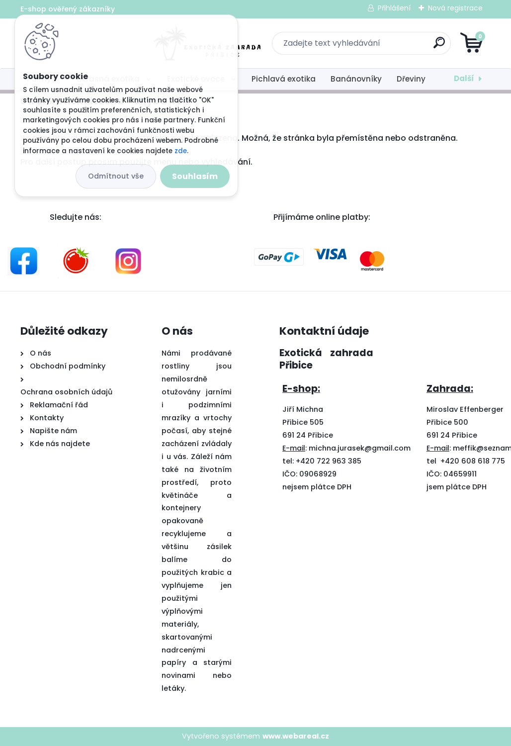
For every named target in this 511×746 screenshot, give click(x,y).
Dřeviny (411, 79)
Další (464, 78)
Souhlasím (195, 176)
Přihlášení (394, 8)
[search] (375, 46)
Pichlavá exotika (284, 79)
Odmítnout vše (116, 176)
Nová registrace (455, 8)
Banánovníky (356, 79)
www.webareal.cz (295, 736)
